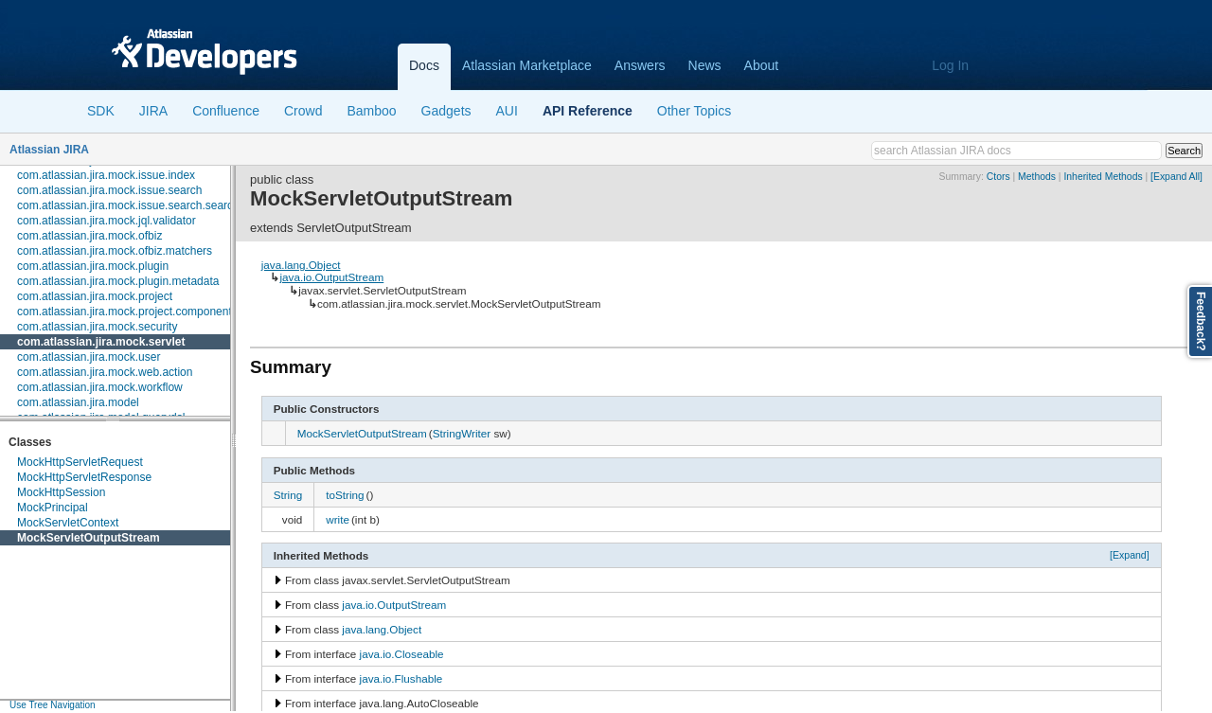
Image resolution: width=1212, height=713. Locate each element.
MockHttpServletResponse (84, 477)
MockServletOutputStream (88, 537)
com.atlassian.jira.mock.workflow (100, 387)
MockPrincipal (52, 507)
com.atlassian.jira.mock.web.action (104, 372)
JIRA (153, 110)
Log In (950, 65)
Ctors (998, 176)
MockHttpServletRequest (80, 462)
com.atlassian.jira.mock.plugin (93, 266)
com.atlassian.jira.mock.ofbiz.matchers (114, 251)
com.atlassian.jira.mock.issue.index (106, 175)
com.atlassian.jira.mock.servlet (101, 341)
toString (345, 495)
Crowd (303, 110)
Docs (424, 65)
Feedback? (1200, 321)
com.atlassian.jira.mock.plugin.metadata (118, 281)
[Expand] (1130, 555)
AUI (507, 110)
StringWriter (461, 433)
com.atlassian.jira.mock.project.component (124, 311)
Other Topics (694, 110)
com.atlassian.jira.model (78, 402)
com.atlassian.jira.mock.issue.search (109, 190)
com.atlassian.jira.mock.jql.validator (106, 220)
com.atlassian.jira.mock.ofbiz (89, 235)
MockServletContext (67, 522)
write (337, 519)
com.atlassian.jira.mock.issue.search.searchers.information (165, 205)
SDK (101, 110)
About (761, 65)
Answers (640, 65)
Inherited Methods (1102, 176)
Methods (1037, 176)
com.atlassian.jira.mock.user (88, 357)
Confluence (225, 110)
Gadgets (446, 110)
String (288, 495)
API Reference (588, 110)
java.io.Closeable (402, 654)
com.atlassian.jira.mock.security (97, 326)
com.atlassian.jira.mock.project (94, 296)
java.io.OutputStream (331, 277)
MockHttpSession (61, 492)
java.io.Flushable (401, 678)
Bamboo (371, 110)
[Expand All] (1176, 176)
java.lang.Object (301, 264)
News (705, 65)
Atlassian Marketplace (527, 65)
